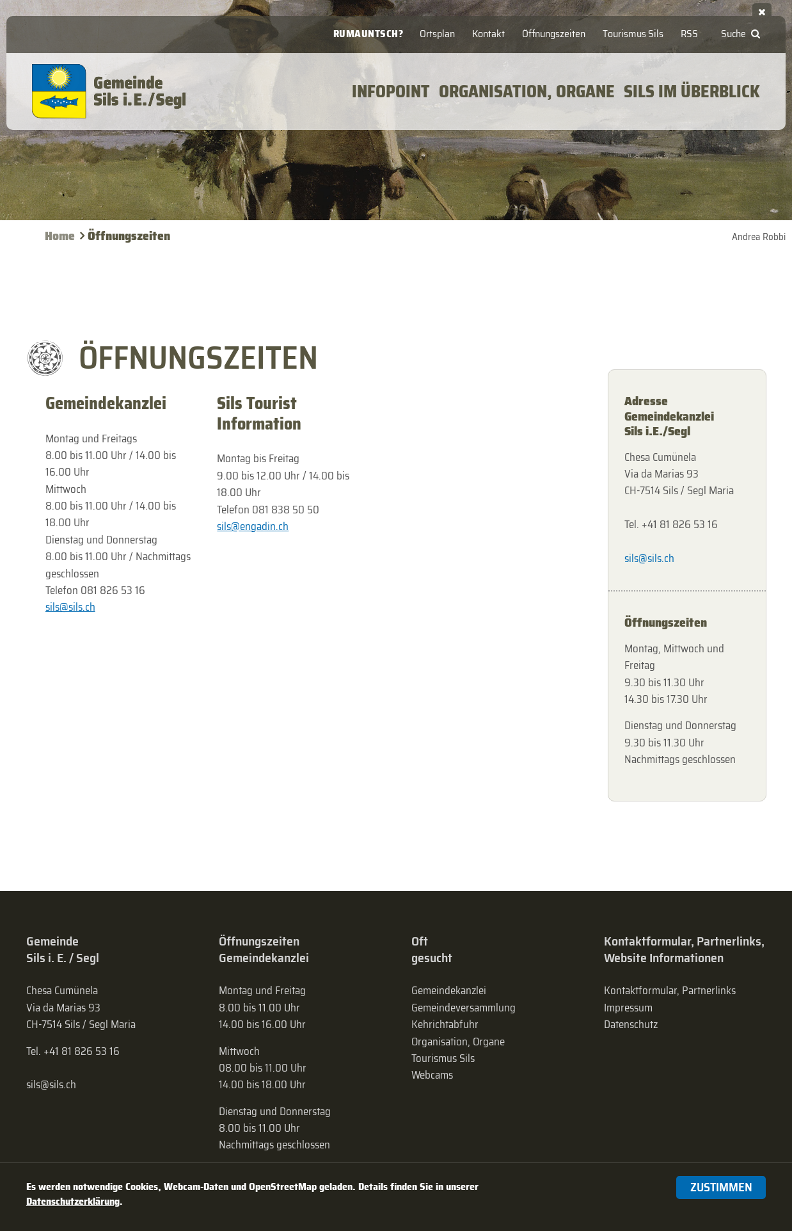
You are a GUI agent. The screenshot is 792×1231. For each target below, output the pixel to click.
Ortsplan (437, 34)
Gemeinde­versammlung (463, 1007)
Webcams (432, 1074)
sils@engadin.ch (253, 526)
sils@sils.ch (70, 607)
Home (60, 236)
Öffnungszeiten (553, 34)
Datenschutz (631, 1024)
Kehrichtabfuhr (445, 1024)
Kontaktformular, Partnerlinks (670, 990)
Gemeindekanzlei (448, 990)
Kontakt (488, 34)
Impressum (628, 1007)
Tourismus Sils (633, 34)
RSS (689, 34)
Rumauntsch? (368, 34)
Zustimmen (721, 1187)
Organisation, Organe (458, 1041)
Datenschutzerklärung (73, 1201)
